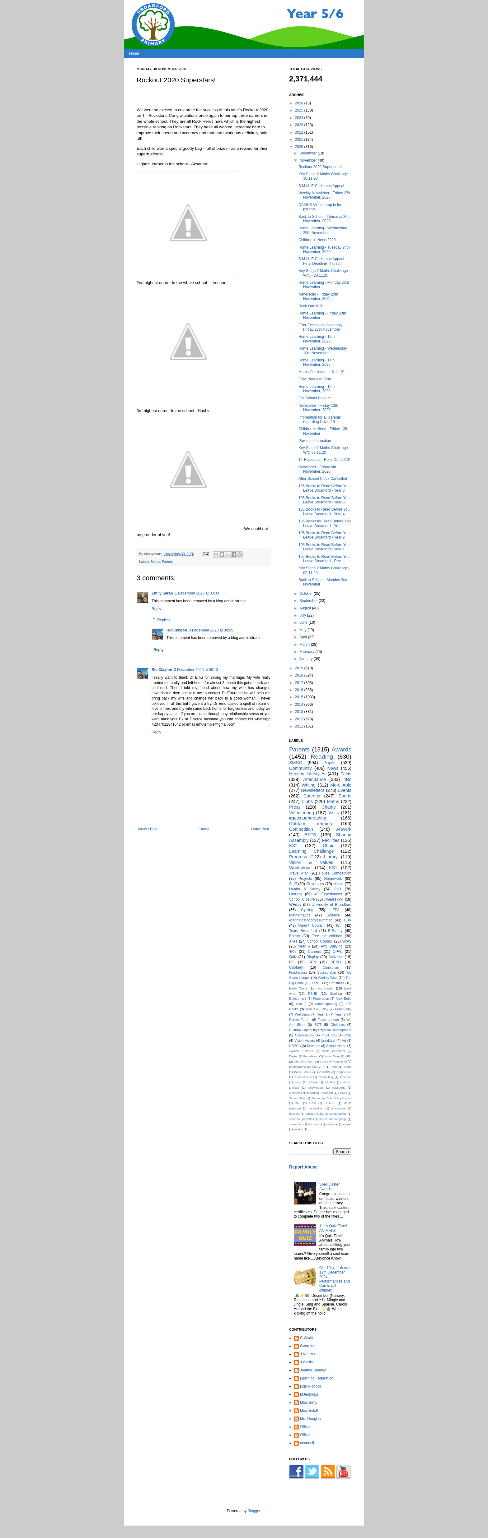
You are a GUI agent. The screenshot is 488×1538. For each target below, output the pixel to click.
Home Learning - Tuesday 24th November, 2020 (324, 249)
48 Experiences (328, 894)
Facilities (331, 840)
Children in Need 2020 (317, 240)
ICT (339, 925)
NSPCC (295, 1046)
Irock (297, 1082)
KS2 (293, 845)
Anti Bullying (332, 946)
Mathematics (299, 915)
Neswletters (316, 1087)
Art (344, 1040)
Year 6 (304, 946)
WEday (295, 904)
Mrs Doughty (310, 1418)
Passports (338, 1087)
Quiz (293, 957)
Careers (314, 951)
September (309, 601)
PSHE (312, 993)
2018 (299, 675)
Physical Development (334, 1030)
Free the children (327, 936)
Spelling (336, 993)
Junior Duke (332, 1056)
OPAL (337, 951)
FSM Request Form (314, 379)
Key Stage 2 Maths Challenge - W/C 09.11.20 (324, 450)
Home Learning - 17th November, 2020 (316, 362)
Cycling (307, 910)
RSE (348, 1035)
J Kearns (307, 1354)
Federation (321, 998)
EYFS (310, 834)
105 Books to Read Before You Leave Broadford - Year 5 (324, 500)
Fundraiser (326, 988)
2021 (299, 139)
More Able (340, 785)
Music (338, 884)
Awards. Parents (301, 1051)
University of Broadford (331, 904)
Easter (293, 1056)
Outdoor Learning (310, 823)
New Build (343, 998)
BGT (317, 1024)
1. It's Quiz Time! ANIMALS (333, 1228)
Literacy (295, 894)
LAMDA (330, 1082)
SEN (312, 962)
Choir (328, 845)
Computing (326, 1077)
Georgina (307, 1346)
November (308, 160)
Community (300, 768)
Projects (305, 878)
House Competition (335, 873)
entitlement (338, 1108)
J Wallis (306, 1362)
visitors (330, 1124)
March (305, 644)
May (303, 630)
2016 (299, 690)
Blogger (253, 1511)
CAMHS (324, 1072)
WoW (346, 941)
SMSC (295, 762)
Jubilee (312, 1082)
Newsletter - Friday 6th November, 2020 (317, 469)
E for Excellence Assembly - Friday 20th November (321, 327)
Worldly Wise (328, 978)
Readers (294, 1093)
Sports (344, 795)
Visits (333, 812)
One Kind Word (304, 1061)
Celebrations (304, 1035)
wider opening (326, 1004)
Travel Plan (299, 873)
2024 (299, 118)
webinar (346, 1124)
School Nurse (336, 1046)
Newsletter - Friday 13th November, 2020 (318, 407)
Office (305, 1427)
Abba (334, 1066)
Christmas (337, 983)
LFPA (335, 910)
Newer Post (147, 829)
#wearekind (333, 899)
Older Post (260, 829)
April (303, 637)
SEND (336, 962)
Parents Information (314, 440)
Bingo (347, 1066)
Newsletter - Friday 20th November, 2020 (318, 296)
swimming (296, 1124)
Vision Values (304, 1040)
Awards (341, 749)
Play (325, 1009)
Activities (335, 957)
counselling (315, 1108)
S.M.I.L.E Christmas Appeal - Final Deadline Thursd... (322, 261)
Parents (167, 561)
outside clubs (314, 1113)
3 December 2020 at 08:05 (211, 630)
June (303, 622)
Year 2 (340, 1014)
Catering (311, 795)
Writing (309, 785)
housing (294, 1113)
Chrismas (338, 1024)
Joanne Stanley (313, 1370)
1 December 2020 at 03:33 (197, 593)
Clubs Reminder (333, 1051)
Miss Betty (308, 1402)
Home (134, 53)
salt (314, 1066)
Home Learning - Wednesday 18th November (322, 350)
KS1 (333, 867)
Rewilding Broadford (319, 1093)
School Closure (302, 899)
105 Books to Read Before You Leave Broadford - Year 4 (324, 511)
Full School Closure (314, 398)
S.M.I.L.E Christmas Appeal (321, 186)
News (332, 768)
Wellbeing (302, 1014)
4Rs (347, 779)
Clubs (307, 801)
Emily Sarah (162, 593)
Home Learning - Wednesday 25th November (322, 230)
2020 (299, 147)
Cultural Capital (300, 1030)
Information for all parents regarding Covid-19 (319, 419)
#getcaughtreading (307, 817)
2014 (299, 704)
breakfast (328, 1040)
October (306, 593)
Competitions (303, 1077)
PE (291, 962)
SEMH (342, 1093)
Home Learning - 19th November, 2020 (316, 338)
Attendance (314, 779)
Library (331, 856)
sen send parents (300, 1119)
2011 (299, 726)
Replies (163, 620)
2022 (299, 132)
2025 (299, 110)
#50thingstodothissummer (310, 920)
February (307, 652)
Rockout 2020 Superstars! (320, 167)
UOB (312, 1103)
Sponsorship (326, 972)
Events (344, 790)
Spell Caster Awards (329, 1186)
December (308, 153)
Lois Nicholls (310, 1386)
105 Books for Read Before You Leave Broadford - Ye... (324, 523)
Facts (345, 773)
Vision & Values (311, 862)
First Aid (345, 1077)
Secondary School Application (331, 1098)
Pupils (329, 762)
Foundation (310, 1056)
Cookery (296, 967)
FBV (347, 920)
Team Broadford (303, 931)
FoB (337, 889)
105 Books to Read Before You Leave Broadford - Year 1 (324, 547)
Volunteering (301, 812)
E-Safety (335, 931)
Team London (328, 1020)
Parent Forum (299, 1020)
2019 (299, 668)
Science (333, 915)
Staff (293, 884)
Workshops (300, 867)
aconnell (307, 1443)
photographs (297, 1066)
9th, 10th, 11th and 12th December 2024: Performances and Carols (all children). (334, 1279)
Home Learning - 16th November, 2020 (316, 388)
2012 (299, 719)
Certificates (343, 1072)
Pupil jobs (329, 1035)
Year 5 (316, 983)
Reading (322, 756)
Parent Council (311, 925)
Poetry (294, 936)
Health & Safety (304, 889)
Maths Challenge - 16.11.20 (321, 372)
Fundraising (298, 972)
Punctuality (343, 1009)
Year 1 (322, 1014)
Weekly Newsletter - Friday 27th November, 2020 (324, 195)
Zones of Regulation (333, 1061)
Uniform (330, 1103)
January (306, 659)
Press (295, 807)
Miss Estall (309, 1410)
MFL (348, 1056)
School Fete (297, 1098)
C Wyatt (306, 1338)
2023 (299, 125)
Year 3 (310, 1009)
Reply (156, 609)
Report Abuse (303, 1166)
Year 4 (300, 1004)
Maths (155, 561)
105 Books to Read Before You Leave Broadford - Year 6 (324, 488)
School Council (320, 941)
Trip (297, 1103)
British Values (303, 1072)
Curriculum (331, 967)
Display (313, 957)
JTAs (293, 941)
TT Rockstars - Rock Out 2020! (324, 459)
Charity (328, 807)
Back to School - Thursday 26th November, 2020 (324, 218)
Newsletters (312, 790)
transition (314, 1124)
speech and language (332, 1119)
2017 (299, 683)
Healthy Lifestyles (307, 773)
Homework (333, 878)
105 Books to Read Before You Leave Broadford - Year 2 (324, 535)
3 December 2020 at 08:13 (196, 670)
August (305, 608)
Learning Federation (316, 1378)
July (303, 615)
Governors (315, 884)
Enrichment (297, 998)
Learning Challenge (311, 851)
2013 (299, 711)
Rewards (313, 1046)
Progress (298, 856)
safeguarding (337, 1113)
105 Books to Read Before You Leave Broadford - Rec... (324, 558)
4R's (293, 951)
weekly (298, 1129)
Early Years (298, 988)
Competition (301, 829)
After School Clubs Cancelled (322, 478)
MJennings (309, 1394)
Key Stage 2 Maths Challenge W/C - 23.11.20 (323, 273)
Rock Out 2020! (311, 306)
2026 (299, 103)
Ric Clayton (177, 630)
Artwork (343, 829)
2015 (299, 697)
